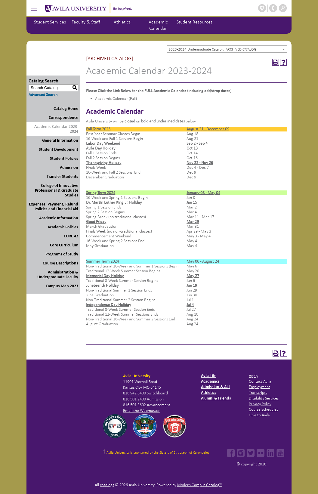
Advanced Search (43, 94)
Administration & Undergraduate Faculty (57, 274)
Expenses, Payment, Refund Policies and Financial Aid (53, 206)
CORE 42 (71, 236)
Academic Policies (63, 227)
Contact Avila (260, 381)
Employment (259, 386)
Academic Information (58, 218)
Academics (210, 381)
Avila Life (208, 375)
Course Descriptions (60, 263)
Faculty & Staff (86, 21)
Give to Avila (259, 415)
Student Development (58, 149)
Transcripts (258, 392)
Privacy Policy (260, 404)
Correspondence (63, 117)
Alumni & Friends (216, 398)
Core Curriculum (64, 245)
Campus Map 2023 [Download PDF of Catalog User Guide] (62, 286)
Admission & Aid (215, 386)
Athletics (122, 21)
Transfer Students (62, 176)
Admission (69, 167)
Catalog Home (66, 108)
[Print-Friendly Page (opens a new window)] (275, 62)
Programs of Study (61, 254)
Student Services (50, 21)
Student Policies (64, 158)
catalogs (107, 485)
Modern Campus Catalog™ (199, 485)
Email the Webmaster (141, 410)
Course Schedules (263, 409)
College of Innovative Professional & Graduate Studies (56, 190)
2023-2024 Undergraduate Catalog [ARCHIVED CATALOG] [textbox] (213, 49)
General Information (60, 140)
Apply (253, 375)
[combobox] (227, 49)
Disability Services (264, 398)
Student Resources (194, 21)
